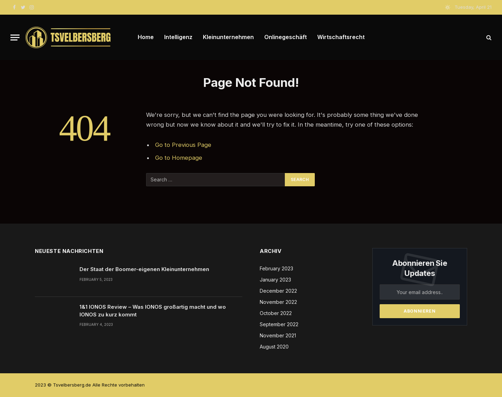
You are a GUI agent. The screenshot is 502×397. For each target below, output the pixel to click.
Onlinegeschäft (285, 36)
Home (146, 36)
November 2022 (278, 302)
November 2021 (278, 335)
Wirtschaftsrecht (341, 36)
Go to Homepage (178, 157)
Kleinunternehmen (228, 36)
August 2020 (274, 347)
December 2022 (278, 291)
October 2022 (276, 313)
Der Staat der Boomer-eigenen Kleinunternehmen (144, 269)
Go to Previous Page (183, 144)
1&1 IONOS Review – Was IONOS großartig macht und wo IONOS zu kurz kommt (152, 310)
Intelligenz (178, 36)
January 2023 (275, 280)
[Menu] (15, 37)
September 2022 (279, 324)
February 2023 (276, 268)
